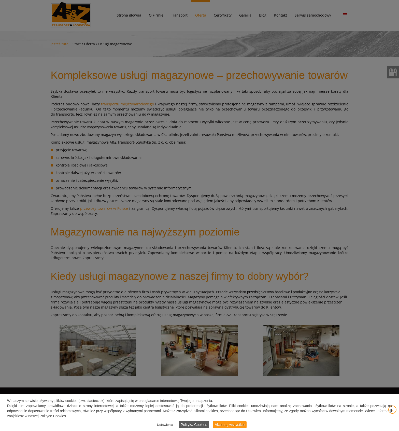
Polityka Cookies (194, 425)
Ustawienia (165, 425)
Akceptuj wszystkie (230, 425)
